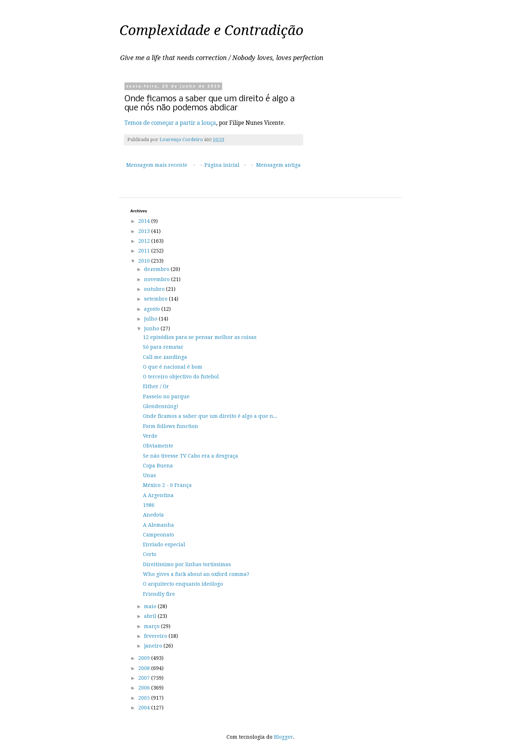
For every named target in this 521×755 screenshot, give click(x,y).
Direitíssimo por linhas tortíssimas (187, 564)
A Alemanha (158, 525)
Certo (149, 554)
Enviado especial (164, 544)
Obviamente (158, 446)
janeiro (154, 646)
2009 (144, 658)
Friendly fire (159, 594)
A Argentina (158, 495)
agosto (152, 309)
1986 (148, 505)
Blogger (283, 737)
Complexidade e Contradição (211, 30)
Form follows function (170, 426)
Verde (150, 436)
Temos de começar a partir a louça (170, 123)
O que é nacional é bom (172, 367)
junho (152, 328)
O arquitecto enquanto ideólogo (183, 584)
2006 (144, 688)
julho (151, 319)
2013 (144, 231)
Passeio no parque (166, 396)
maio (151, 606)
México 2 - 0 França (167, 485)
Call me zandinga (165, 357)
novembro (157, 279)
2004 (144, 708)
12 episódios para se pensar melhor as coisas (200, 337)
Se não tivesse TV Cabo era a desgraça (190, 456)
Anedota (153, 515)
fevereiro (156, 636)
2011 (144, 251)
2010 (144, 261)
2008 (144, 668)
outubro (155, 289)
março (152, 626)
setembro (156, 299)
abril (151, 616)
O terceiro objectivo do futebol (181, 376)
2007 (144, 678)
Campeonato (158, 535)
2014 (144, 221)
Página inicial (222, 165)
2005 (144, 698)
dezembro (157, 269)
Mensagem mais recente (156, 165)
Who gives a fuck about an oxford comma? (196, 574)
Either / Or (156, 386)
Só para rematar (163, 347)
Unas (149, 475)
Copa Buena (158, 465)
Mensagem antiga (278, 165)
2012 (144, 241)
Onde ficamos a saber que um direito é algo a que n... (210, 416)
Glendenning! (160, 406)
